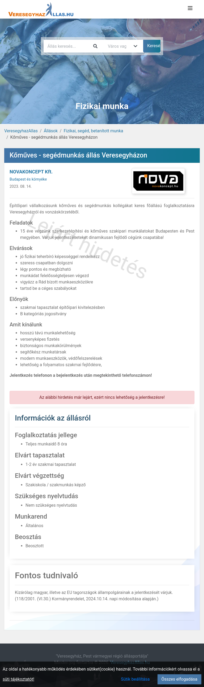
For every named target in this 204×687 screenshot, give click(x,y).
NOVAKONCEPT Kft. (31, 171)
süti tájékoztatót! (18, 679)
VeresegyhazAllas (21, 130)
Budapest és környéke (28, 179)
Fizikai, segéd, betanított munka (93, 130)
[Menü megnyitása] (190, 8)
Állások (51, 130)
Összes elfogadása (179, 679)
